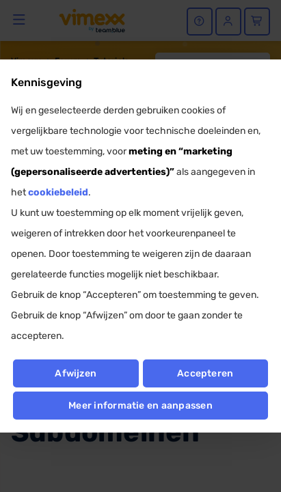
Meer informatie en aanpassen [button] (140, 405)
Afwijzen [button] (75, 373)
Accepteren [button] (205, 373)
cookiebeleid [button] (58, 192)
